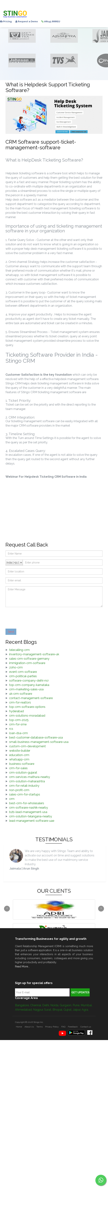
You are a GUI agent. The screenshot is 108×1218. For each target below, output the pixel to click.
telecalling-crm (19, 650)
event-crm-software (23, 672)
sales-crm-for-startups (24, 794)
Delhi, (46, 1005)
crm (11, 799)
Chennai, (36, 1005)
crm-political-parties (23, 676)
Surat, (48, 1009)
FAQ (63, 1026)
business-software (21, 764)
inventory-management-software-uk (34, 654)
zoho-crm (16, 667)
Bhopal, (58, 1009)
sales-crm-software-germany (29, 658)
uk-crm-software (20, 693)
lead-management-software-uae (31, 820)
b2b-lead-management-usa (28, 812)
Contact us (85, 1026)
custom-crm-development (27, 746)
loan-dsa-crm (18, 733)
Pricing (6, 21)
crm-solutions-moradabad (27, 715)
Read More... (22, 966)
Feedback (73, 1026)
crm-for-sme (18, 724)
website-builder (19, 750)
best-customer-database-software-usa (36, 737)
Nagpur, (38, 1009)
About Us (29, 1026)
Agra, (85, 1009)
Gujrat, (68, 1009)
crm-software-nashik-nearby (28, 807)
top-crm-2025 (19, 720)
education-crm (19, 755)
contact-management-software (31, 698)
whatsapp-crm (19, 759)
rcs (11, 728)
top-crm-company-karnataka (29, 685)
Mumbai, (86, 1005)
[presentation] (33, 617)
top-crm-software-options (27, 707)
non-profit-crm (19, 790)
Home (19, 1026)
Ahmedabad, (24, 1009)
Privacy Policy (52, 1026)
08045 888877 (51, 21)
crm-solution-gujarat (23, 772)
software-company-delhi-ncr (29, 680)
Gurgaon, (66, 1005)
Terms (39, 1026)
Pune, (77, 1005)
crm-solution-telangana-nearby (30, 816)
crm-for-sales (18, 768)
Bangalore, (22, 1005)
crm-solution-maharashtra (27, 781)
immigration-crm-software (27, 663)
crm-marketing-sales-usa (26, 689)
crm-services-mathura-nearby (29, 777)
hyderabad (16, 711)
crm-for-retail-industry (24, 785)
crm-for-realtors (20, 702)
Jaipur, (77, 1009)
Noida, (55, 1005)
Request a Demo (26, 21)
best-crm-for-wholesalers (26, 803)
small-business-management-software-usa (38, 742)
